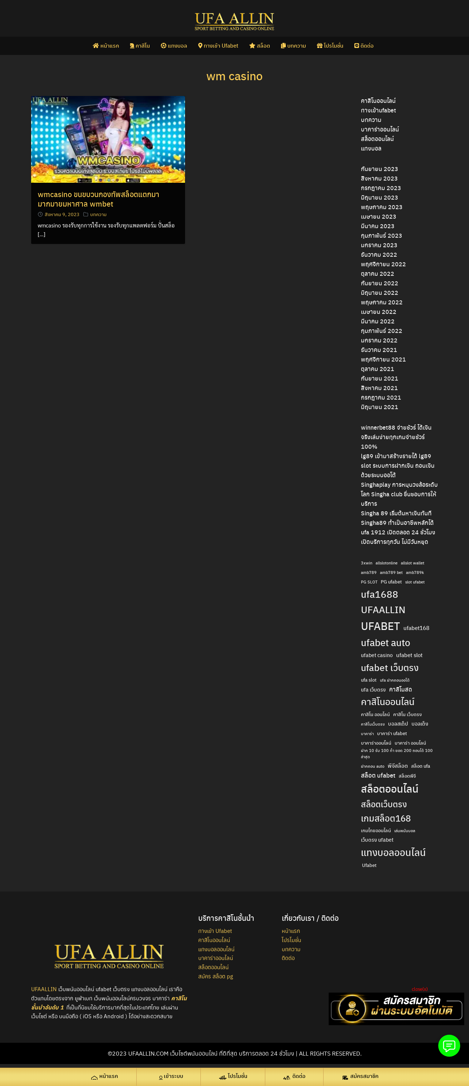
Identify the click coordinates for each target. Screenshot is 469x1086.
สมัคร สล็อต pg (215, 975)
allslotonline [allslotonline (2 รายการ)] (387, 563)
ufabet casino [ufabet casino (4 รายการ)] (377, 654)
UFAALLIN (44, 989)
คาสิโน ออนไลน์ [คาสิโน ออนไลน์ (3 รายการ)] (375, 714)
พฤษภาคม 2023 (382, 207)
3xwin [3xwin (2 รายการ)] (366, 563)
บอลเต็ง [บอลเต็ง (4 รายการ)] (419, 723)
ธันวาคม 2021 (379, 349)
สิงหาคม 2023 (379, 178)
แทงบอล (174, 45)
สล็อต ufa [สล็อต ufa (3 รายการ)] (420, 766)
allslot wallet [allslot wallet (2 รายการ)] (412, 563)
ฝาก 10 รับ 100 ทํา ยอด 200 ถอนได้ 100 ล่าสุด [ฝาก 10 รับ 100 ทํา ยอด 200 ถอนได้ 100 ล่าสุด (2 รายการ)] (397, 753)
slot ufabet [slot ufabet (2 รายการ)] (415, 582)
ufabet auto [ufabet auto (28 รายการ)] (385, 642)
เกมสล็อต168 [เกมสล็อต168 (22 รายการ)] (386, 817)
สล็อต (259, 45)
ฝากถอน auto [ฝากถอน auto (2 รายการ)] (372, 766)
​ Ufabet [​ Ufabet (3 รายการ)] (369, 864)
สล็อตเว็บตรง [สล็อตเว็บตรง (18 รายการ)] (384, 804)
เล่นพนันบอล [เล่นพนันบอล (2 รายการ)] (404, 830)
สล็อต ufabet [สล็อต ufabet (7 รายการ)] (378, 775)
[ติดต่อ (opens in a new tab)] (295, 1077)
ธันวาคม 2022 (379, 254)
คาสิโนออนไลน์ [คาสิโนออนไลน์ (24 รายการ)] (387, 701)
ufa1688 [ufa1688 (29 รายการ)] (379, 594)
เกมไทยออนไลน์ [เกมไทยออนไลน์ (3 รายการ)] (376, 830)
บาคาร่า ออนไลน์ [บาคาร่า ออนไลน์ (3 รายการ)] (410, 742)
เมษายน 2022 (378, 311)
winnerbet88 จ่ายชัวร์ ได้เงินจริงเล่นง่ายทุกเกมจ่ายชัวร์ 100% (396, 437)
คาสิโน (140, 45)
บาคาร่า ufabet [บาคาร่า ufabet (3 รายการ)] (392, 733)
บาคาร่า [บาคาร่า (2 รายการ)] (367, 733)
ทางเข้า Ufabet (218, 45)
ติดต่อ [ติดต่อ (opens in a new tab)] (364, 45)
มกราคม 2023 (379, 245)
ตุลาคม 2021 (377, 368)
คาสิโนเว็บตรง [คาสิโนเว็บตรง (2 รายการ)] (373, 723)
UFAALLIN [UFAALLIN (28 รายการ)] (383, 609)
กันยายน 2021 (379, 378)
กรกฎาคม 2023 (381, 188)
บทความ (293, 45)
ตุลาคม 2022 (377, 273)
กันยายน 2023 (379, 168)
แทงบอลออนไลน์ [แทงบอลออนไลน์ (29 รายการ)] (393, 852)
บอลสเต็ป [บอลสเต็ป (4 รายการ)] (398, 723)
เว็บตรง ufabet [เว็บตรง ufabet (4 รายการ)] (377, 839)
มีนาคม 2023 (378, 226)
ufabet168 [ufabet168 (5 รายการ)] (416, 628)
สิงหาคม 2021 (379, 387)
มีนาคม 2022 (378, 321)
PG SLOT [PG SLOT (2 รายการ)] (369, 582)
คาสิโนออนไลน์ (378, 100)
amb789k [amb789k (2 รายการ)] (415, 572)
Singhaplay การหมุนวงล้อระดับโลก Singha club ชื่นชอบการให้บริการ (399, 494)
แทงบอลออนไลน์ (216, 948)
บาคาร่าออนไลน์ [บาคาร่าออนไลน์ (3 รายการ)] (376, 742)
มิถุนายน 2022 (379, 292)
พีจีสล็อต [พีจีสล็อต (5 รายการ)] (398, 765)
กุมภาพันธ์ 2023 (381, 235)
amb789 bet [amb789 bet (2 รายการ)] (391, 572)
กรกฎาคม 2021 (381, 397)
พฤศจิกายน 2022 (383, 264)
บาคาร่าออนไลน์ (380, 129)
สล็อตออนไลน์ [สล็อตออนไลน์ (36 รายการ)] (389, 788)
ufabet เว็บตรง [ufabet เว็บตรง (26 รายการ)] (390, 667)
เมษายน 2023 (378, 216)
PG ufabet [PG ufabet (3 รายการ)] (391, 581)
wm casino (234, 75)
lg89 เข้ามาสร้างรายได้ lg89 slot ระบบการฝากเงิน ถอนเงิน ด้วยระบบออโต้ (398, 465)
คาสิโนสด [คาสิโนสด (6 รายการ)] (400, 689)
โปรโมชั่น (330, 45)
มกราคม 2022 (379, 340)
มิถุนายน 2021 (379, 407)
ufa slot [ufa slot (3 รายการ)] (369, 680)
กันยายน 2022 (379, 283)
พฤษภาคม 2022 (382, 302)
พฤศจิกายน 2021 (383, 359)
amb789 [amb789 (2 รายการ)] (369, 572)
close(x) (420, 989)
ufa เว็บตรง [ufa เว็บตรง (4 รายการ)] (373, 689)
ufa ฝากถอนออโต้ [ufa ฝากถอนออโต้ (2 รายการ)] (395, 680)
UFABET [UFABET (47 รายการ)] (380, 625)
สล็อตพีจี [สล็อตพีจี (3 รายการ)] (407, 775)
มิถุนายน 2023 (379, 197)
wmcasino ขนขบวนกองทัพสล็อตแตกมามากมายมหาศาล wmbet (98, 198)
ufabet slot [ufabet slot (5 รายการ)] (409, 655)
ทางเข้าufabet (378, 110)
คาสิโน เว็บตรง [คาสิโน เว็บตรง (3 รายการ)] (407, 714)
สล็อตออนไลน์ (377, 138)
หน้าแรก (106, 45)
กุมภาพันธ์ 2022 (381, 330)
